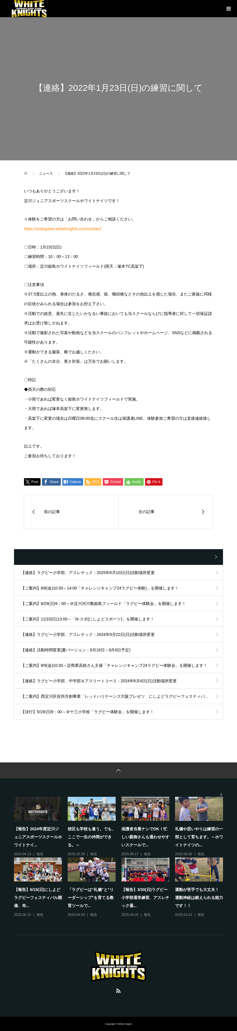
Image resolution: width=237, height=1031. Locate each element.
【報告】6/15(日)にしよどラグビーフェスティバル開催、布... (38, 897)
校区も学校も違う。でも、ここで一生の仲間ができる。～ (92, 837)
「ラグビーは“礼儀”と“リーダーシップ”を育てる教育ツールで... (91, 897)
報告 (40, 854)
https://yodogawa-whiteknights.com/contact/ (62, 228)
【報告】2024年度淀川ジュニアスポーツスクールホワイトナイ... (38, 837)
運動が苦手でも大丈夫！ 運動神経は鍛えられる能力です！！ (199, 897)
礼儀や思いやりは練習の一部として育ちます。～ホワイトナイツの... (199, 837)
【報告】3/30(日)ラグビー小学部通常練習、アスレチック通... (145, 897)
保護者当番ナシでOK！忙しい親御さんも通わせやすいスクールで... (145, 837)
